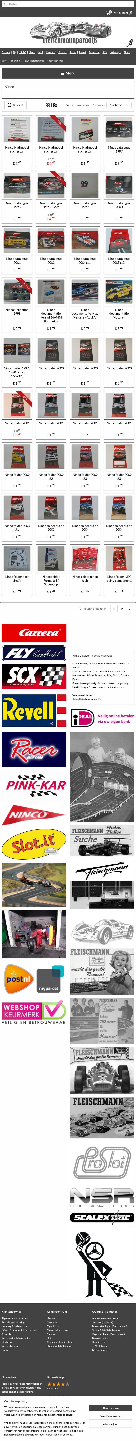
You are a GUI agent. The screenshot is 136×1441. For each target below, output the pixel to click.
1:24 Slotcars (99, 1346)
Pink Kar (50, 52)
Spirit (4, 60)
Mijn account (123, 13)
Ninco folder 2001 (17, 423)
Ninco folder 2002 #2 (51, 477)
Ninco (32, 52)
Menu (68, 73)
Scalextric (94, 52)
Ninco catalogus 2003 (51, 261)
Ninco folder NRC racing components (119, 579)
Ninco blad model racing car (17, 149)
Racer (73, 52)
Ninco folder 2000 (51, 368)
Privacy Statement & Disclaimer (19, 1330)
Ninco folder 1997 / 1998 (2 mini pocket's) (17, 372)
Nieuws (51, 1318)
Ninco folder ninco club (85, 579)
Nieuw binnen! (100, 1349)
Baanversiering (100, 1338)
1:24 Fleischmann (34, 60)
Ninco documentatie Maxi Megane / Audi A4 (85, 313)
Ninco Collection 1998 (17, 312)
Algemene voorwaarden (15, 1318)
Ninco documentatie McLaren (119, 313)
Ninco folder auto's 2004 (85, 528)
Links (50, 1338)
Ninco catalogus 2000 (119, 205)
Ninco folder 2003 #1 (17, 528)
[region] (44, 1423)
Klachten (7, 1341)
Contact (6, 1349)
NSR (40, 52)
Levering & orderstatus (14, 1326)
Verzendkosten (10, 1346)
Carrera (6, 52)
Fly (14, 52)
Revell (82, 52)
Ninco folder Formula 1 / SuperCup (51, 580)
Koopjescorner (55, 60)
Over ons (52, 1322)
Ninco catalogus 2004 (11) (85, 261)
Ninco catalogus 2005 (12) (119, 261)
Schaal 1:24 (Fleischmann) (106, 1330)
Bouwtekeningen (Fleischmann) (109, 1326)
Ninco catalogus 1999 (85, 205)
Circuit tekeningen (57, 1330)
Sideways (115, 52)
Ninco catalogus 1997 (119, 149)
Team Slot (16, 60)
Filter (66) (15, 105)
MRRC (22, 52)
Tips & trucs (54, 1326)
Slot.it (127, 52)
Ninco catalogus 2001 (17, 261)
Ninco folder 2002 (17, 475)
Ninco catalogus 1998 (17, 205)
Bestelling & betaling (13, 1322)
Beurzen (51, 1334)
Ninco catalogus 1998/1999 (51, 205)
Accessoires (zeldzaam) (105, 1318)
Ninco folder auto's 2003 (51, 528)
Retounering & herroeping (16, 1338)
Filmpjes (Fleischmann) (59, 1346)
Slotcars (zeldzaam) (102, 1322)
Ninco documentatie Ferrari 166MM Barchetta (51, 315)
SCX (105, 52)
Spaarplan (7, 1334)
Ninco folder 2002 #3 (85, 477)
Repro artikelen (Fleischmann (108, 1334)
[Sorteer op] (119, 105)
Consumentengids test (60, 1341)
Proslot (62, 52)
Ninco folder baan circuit (17, 579)
